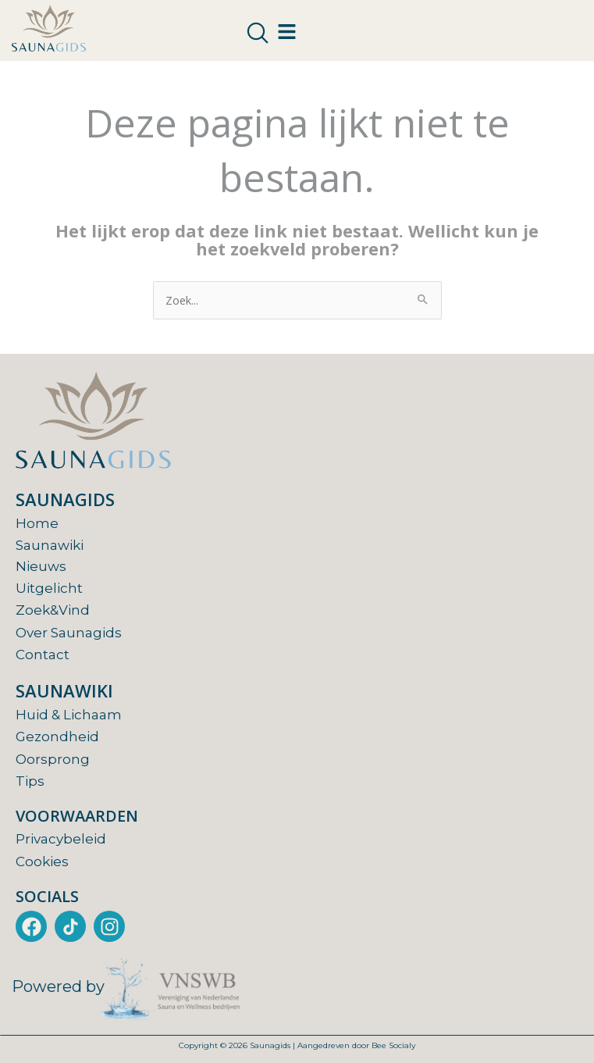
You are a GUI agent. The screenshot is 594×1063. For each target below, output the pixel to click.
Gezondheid (57, 736)
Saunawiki (50, 545)
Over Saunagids (69, 632)
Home (37, 523)
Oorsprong (53, 759)
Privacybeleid (61, 839)
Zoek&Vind (53, 610)
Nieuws (41, 566)
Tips (30, 781)
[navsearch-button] (257, 33)
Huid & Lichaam (69, 714)
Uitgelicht (49, 588)
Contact (42, 654)
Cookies (42, 861)
